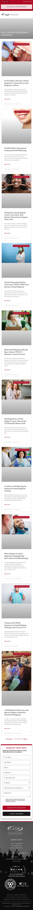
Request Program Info (16, 808)
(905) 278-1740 (19, 847)
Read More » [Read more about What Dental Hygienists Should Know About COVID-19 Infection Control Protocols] (7, 369)
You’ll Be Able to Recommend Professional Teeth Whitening (15, 149)
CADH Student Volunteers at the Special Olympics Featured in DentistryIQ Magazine (16, 712)
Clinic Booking (16, 814)
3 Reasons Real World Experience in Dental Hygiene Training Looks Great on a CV (15, 625)
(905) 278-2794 (18, 845)
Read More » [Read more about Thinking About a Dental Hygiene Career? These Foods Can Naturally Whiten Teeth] (7, 437)
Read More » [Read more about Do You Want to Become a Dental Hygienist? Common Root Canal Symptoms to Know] (7, 99)
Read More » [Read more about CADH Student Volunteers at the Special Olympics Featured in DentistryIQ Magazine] (7, 728)
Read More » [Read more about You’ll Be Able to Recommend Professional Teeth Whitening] (7, 164)
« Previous (9, 739)
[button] (29, 14)
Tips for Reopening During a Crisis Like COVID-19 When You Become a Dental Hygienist (16, 284)
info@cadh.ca (24, 853)
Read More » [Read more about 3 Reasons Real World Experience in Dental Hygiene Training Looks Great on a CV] (7, 641)
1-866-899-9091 (19, 843)
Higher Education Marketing (22, 906)
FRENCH (24, 897)
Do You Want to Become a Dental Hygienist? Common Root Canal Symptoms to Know (16, 82)
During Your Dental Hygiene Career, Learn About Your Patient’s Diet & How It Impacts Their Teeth (16, 215)
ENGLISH (19, 897)
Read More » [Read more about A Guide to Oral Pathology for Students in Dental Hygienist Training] (7, 504)
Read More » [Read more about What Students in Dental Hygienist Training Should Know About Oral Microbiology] (7, 573)
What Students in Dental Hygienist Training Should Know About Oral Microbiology (16, 555)
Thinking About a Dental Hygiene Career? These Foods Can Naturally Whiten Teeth (15, 421)
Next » (25, 739)
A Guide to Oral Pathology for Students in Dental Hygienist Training (15, 488)
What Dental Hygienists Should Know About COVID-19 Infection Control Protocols (16, 351)
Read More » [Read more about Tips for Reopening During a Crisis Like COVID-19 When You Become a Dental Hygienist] (7, 300)
